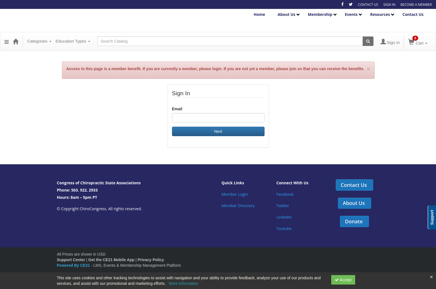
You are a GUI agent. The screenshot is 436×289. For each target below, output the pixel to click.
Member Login (234, 194)
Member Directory (238, 205)
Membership (320, 14)
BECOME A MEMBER (416, 4)
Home (259, 14)
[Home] (16, 41)
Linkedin (284, 217)
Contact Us (412, 14)
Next (218, 131)
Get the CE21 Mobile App (111, 260)
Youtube (284, 228)
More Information (183, 283)
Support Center (71, 260)
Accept (343, 280)
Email (177, 109)
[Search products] (368, 41)
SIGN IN (389, 4)
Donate (354, 221)
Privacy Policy (151, 260)
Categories (39, 41)
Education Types (73, 41)
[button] (6, 41)
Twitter (282, 205)
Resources (380, 14)
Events (351, 14)
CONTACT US (368, 4)
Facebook (285, 194)
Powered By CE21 (74, 265)
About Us (286, 14)
